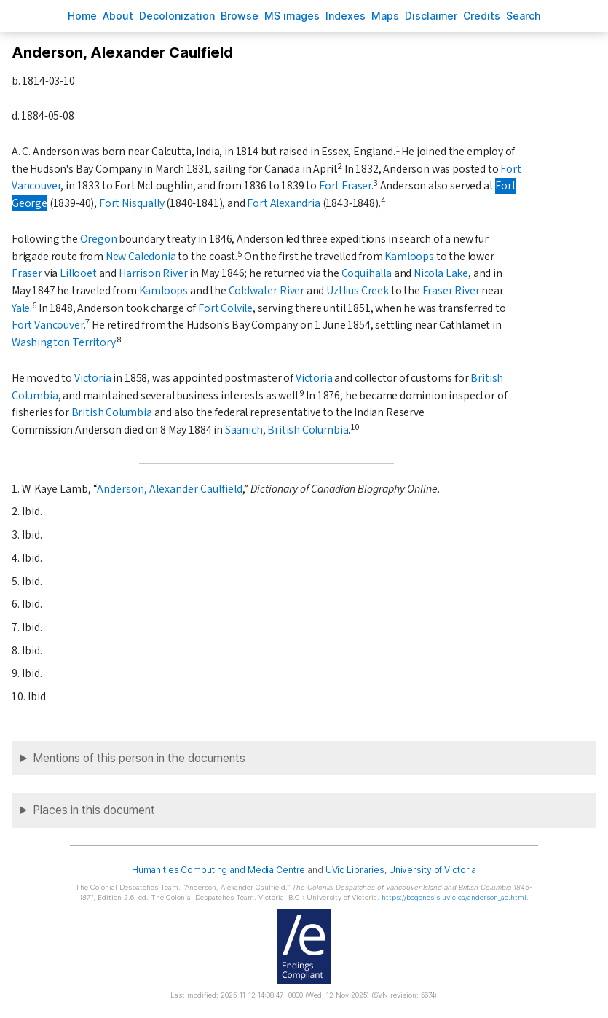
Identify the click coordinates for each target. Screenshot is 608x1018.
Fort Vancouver (48, 325)
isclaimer (431, 15)
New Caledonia (141, 256)
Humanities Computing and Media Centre (219, 869)
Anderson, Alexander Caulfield (169, 489)
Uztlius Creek (357, 291)
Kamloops (409, 256)
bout (118, 15)
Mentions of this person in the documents (139, 758)
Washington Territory (64, 342)
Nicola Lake (441, 273)
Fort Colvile (225, 308)
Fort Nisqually (132, 203)
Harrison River (153, 273)
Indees (345, 15)
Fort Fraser (345, 186)
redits (481, 15)
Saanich (244, 430)
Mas (385, 15)
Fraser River (451, 291)
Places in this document (94, 810)
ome (82, 15)
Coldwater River (266, 291)
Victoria (92, 378)
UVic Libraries (354, 869)
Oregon (98, 239)
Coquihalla (366, 273)
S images (292, 15)
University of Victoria (432, 869)
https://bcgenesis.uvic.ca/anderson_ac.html (454, 897)
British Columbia (111, 412)
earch (523, 15)
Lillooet (78, 273)
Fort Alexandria (283, 203)
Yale (21, 308)
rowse (239, 15)
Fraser (27, 273)
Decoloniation (177, 15)
